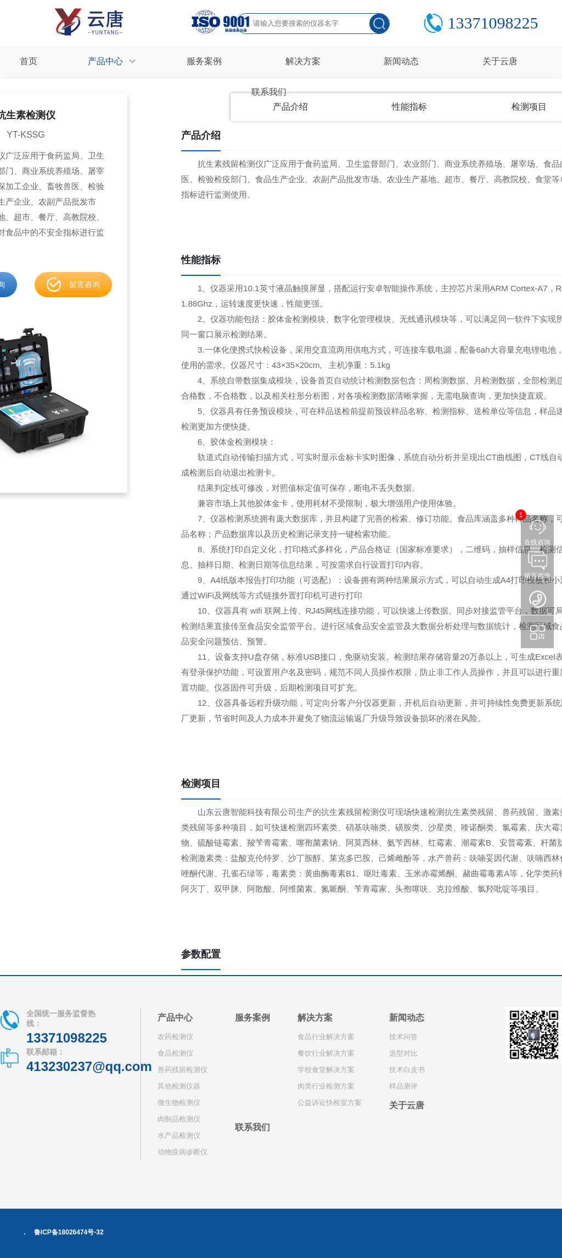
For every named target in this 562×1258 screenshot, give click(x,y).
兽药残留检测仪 (182, 1070)
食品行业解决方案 (326, 1037)
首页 (28, 61)
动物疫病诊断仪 (182, 1152)
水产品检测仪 (179, 1135)
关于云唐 (406, 1105)
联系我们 (252, 1127)
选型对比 (403, 1053)
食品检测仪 (175, 1053)
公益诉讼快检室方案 (329, 1102)
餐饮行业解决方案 (326, 1053)
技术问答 (403, 1037)
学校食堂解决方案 (326, 1070)
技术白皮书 (407, 1070)
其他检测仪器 (179, 1086)
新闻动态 (406, 1017)
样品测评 (403, 1086)
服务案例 (252, 1017)
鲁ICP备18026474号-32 (69, 1232)
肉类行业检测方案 (326, 1086)
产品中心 (175, 1017)
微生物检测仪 (179, 1102)
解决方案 (315, 1017)
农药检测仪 (175, 1037)
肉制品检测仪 (179, 1119)
